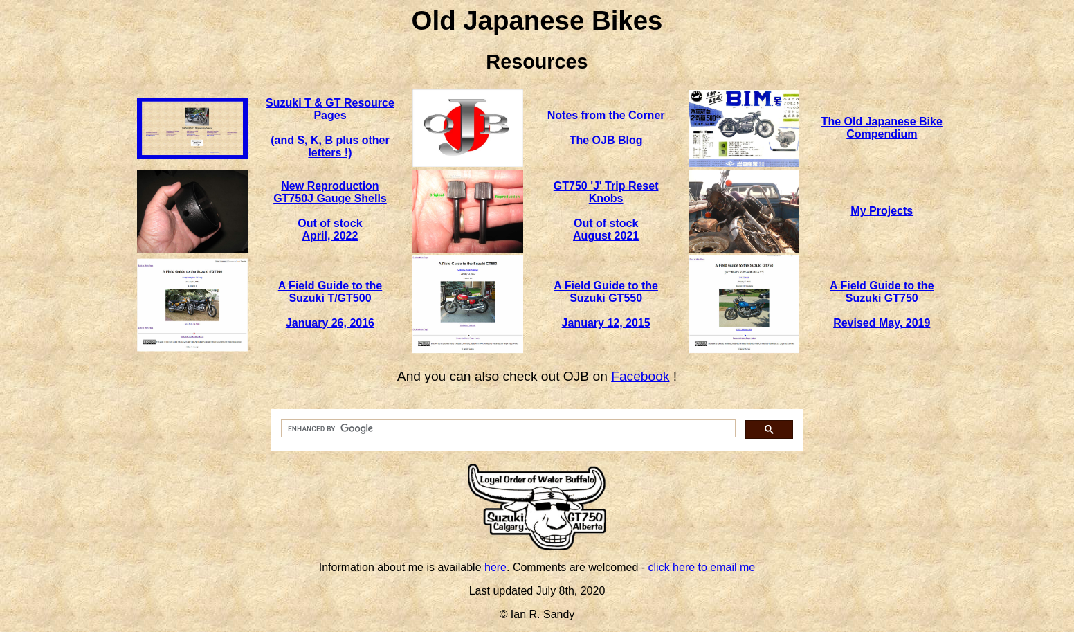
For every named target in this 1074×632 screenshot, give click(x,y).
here (495, 567)
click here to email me (702, 567)
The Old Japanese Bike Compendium (882, 128)
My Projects (881, 211)
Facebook (640, 376)
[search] (507, 429)
